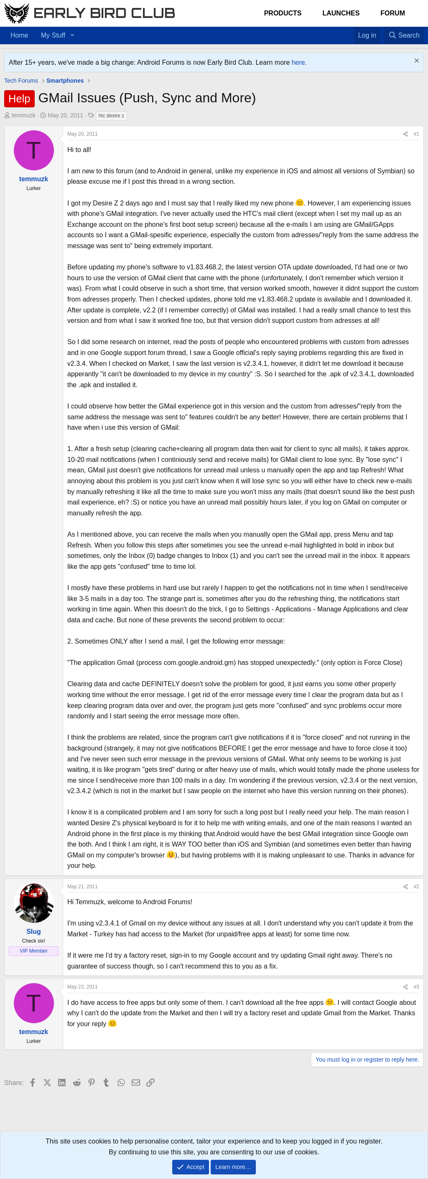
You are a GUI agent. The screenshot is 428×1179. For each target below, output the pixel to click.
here (298, 62)
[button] (72, 35)
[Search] (404, 35)
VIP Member (33, 951)
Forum (392, 13)
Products (283, 13)
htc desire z (111, 116)
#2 (416, 887)
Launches (340, 13)
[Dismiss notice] (415, 61)
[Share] (405, 134)
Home (19, 35)
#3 (416, 987)
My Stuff (53, 35)
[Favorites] (349, 30)
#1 (416, 134)
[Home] (341, 30)
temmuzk (24, 115)
